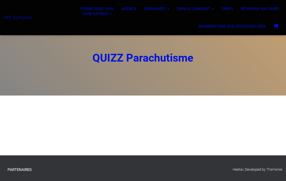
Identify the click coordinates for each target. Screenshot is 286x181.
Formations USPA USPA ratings (97, 11)
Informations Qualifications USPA (232, 26)
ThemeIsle (274, 169)
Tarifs (227, 9)
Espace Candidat (195, 9)
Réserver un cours (259, 9)
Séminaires (156, 9)
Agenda (128, 9)
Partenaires (20, 169)
